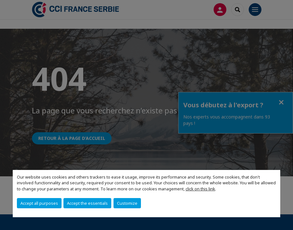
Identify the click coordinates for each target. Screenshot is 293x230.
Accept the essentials (87, 203)
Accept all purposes (39, 203)
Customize (127, 203)
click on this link (200, 189)
